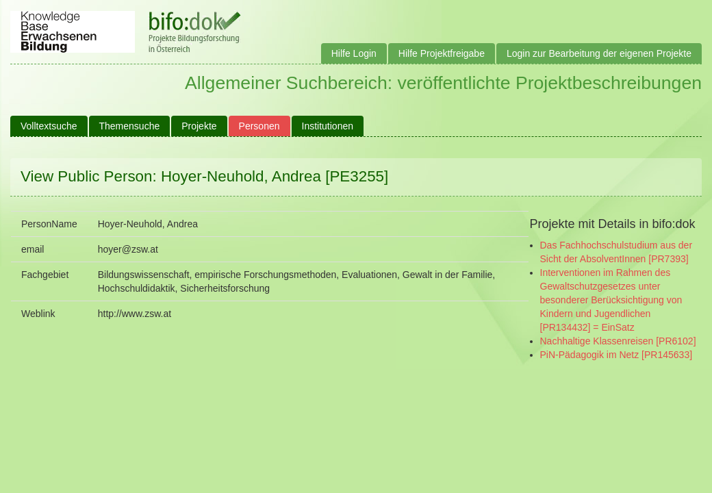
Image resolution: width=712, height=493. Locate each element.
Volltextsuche (49, 126)
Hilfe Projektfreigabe (441, 53)
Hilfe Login (354, 53)
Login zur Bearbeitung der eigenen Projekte (599, 53)
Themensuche (129, 126)
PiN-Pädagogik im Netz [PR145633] (616, 354)
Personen (259, 126)
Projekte (198, 126)
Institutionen (328, 126)
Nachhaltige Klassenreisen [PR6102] (618, 341)
